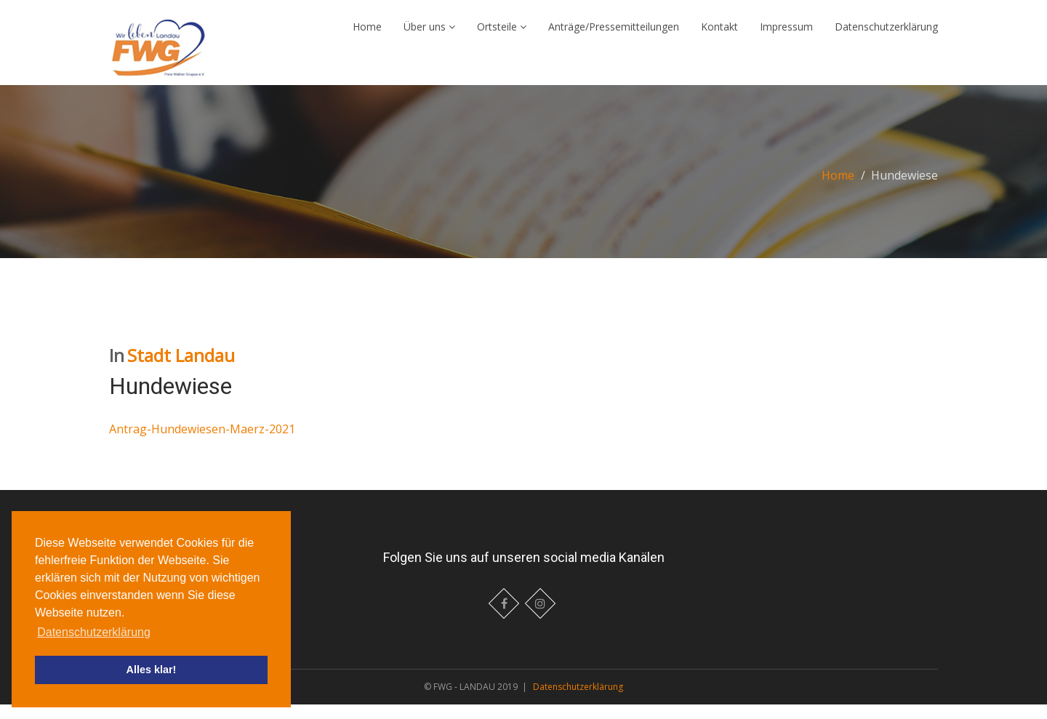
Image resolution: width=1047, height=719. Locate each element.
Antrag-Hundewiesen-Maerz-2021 (202, 443)
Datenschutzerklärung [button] (94, 632)
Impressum (786, 34)
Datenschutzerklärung (886, 34)
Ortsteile (501, 34)
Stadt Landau (181, 370)
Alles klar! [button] (152, 669)
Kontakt (719, 34)
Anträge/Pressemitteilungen (613, 34)
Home (367, 34)
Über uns (429, 34)
